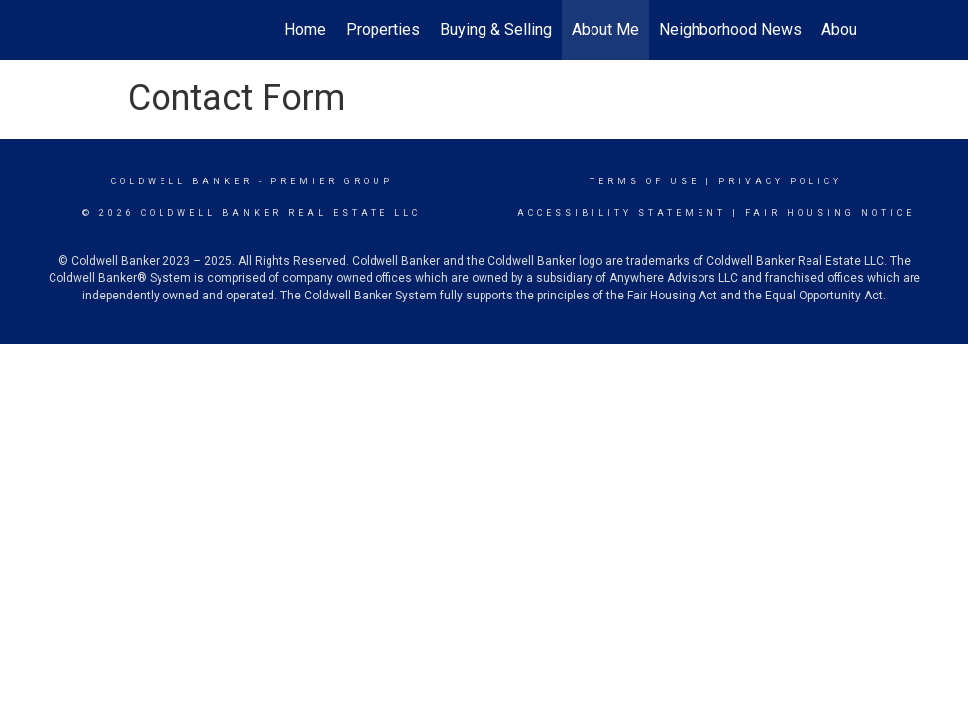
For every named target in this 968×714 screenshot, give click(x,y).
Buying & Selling (496, 29)
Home (305, 29)
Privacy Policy (780, 181)
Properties (383, 29)
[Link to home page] (123, 30)
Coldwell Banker (182, 181)
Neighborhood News (730, 29)
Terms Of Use (644, 181)
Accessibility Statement (621, 213)
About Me (605, 29)
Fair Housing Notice (829, 213)
